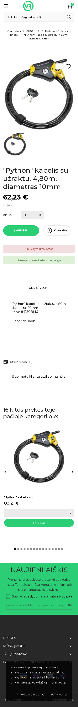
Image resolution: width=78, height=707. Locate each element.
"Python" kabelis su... (19, 497)
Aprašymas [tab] (38, 288)
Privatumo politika (30, 694)
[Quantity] (39, 513)
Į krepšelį (21, 230)
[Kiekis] (32, 215)
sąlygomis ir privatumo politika (50, 596)
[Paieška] (39, 17)
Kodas (16, 311)
